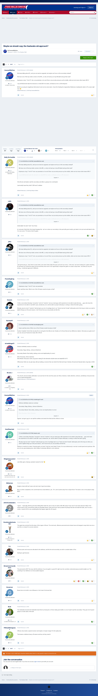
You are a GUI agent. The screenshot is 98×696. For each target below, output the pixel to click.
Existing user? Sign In (80, 7)
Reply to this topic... (16, 667)
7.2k (9, 214)
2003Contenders (9, 503)
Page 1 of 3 (21, 64)
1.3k (9, 442)
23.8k (10, 474)
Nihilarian (9, 483)
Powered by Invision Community (49, 693)
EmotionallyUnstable (10, 523)
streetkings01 (9, 343)
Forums (13, 13)
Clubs (20, 12)
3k (10, 516)
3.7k (10, 356)
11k (10, 581)
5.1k (9, 313)
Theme (42, 690)
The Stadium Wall (22, 52)
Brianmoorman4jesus (9, 566)
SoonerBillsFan (13, 50)
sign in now (37, 661)
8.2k (10, 496)
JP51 (9, 242)
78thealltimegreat (10, 628)
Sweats (9, 300)
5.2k (10, 600)
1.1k (9, 292)
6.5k (10, 642)
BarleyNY (9, 320)
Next (11, 64)
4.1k (9, 255)
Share (80, 51)
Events (36, 12)
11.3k (10, 83)
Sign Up (91, 7)
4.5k (10, 170)
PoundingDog (9, 279)
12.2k (10, 334)
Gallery (28, 12)
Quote (22, 95)
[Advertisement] (49, 32)
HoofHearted (9, 429)
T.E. (9, 546)
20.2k (10, 620)
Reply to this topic (88, 57)
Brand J (9, 373)
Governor (9, 587)
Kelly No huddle (9, 157)
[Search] (77, 12)
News (6, 12)
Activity (52, 12)
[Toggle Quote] (19, 161)
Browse (43, 12)
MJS (9, 607)
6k (10, 386)
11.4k (10, 537)
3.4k (10, 559)
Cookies (55, 690)
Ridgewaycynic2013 (9, 459)
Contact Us (49, 690)
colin (9, 201)
